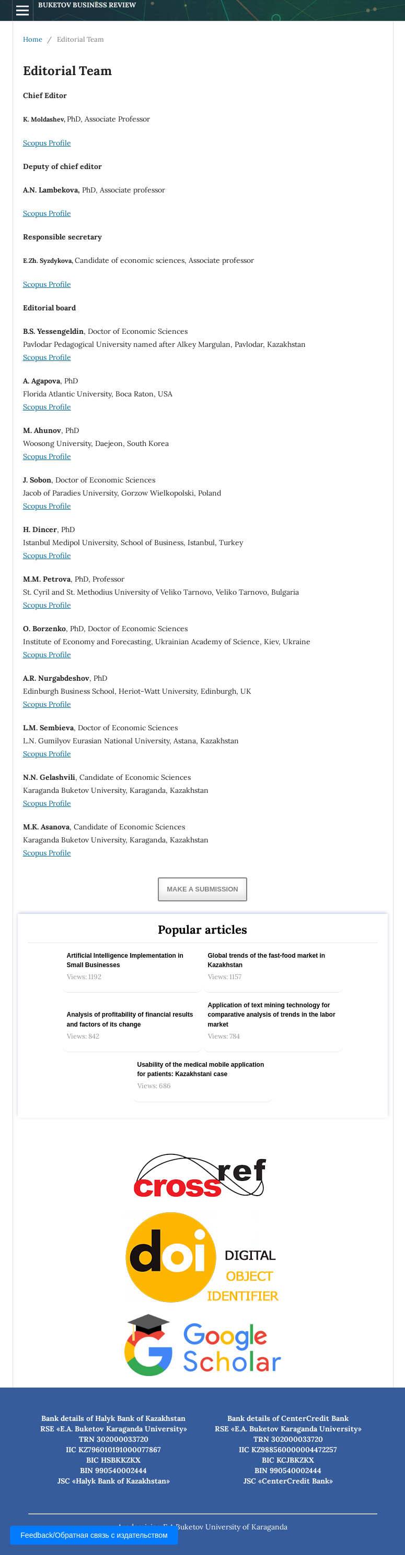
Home (32, 39)
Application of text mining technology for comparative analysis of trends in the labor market (271, 1015)
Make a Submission (202, 889)
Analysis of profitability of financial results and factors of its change (130, 1019)
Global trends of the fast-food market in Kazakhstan (267, 960)
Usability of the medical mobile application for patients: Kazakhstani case (200, 1069)
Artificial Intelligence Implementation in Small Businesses (125, 960)
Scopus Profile (47, 143)
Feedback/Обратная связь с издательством (94, 1535)
